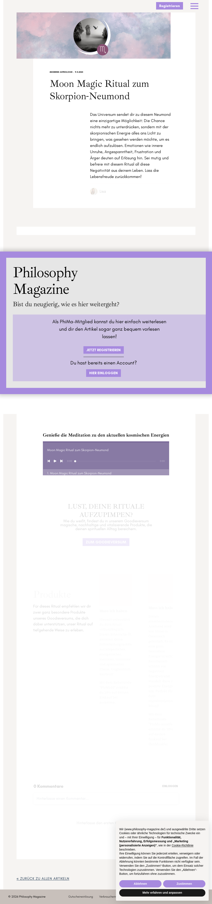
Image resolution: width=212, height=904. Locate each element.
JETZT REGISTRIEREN (104, 350)
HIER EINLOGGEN (103, 373)
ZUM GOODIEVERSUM (106, 544)
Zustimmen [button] (184, 883)
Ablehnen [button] (140, 883)
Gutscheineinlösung (80, 896)
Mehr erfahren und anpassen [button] (162, 892)
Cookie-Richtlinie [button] (182, 845)
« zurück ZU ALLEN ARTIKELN (43, 878)
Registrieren (169, 6)
